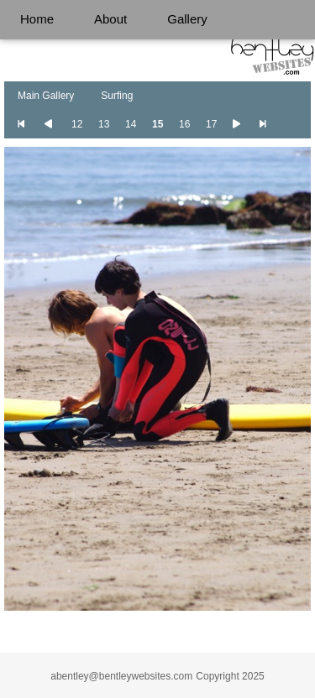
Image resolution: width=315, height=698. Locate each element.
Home (37, 19)
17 (211, 124)
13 (103, 124)
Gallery (187, 19)
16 (184, 124)
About (110, 19)
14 (130, 124)
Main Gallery (46, 96)
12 (76, 124)
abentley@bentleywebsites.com (121, 676)
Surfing (117, 96)
